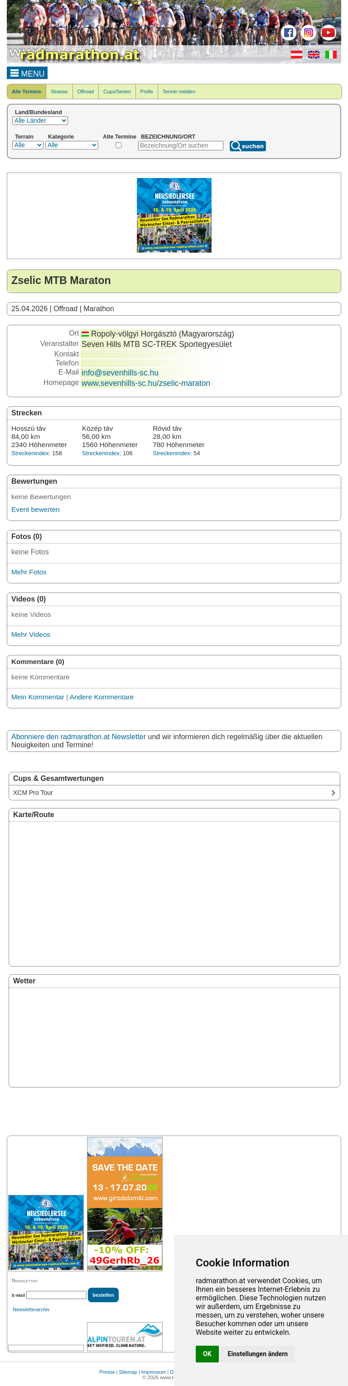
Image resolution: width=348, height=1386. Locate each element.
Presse (107, 1372)
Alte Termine (119, 137)
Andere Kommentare (102, 697)
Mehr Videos (30, 634)
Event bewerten (35, 509)
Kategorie (61, 137)
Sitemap (128, 1372)
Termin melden (179, 91)
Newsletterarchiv (31, 1309)
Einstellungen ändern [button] (258, 1353)
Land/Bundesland (38, 112)
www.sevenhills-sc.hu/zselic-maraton (146, 383)
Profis (146, 91)
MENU (27, 72)
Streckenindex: (30, 453)
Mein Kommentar (37, 697)
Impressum (153, 1372)
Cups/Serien (117, 91)
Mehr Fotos (29, 572)
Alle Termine (26, 91)
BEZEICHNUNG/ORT (168, 137)
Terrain (24, 137)
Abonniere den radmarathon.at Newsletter (78, 737)
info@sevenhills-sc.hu (120, 372)
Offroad (85, 91)
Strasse (59, 91)
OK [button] (207, 1353)
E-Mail (18, 1295)
